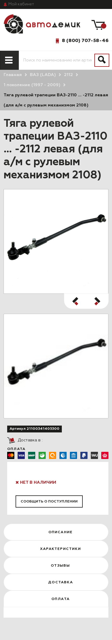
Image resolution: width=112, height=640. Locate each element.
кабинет (21, 4)
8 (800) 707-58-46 (85, 40)
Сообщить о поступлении (49, 501)
